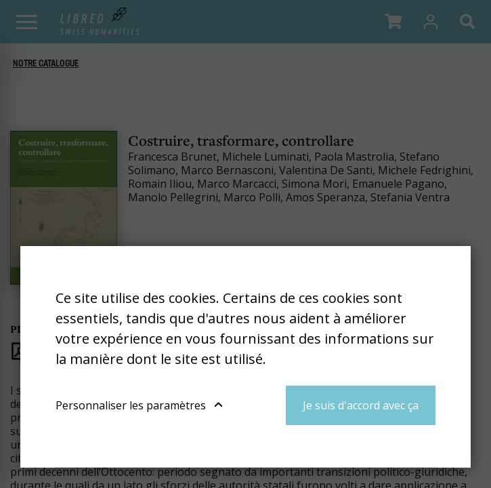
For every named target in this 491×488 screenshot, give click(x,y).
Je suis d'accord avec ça (361, 405)
